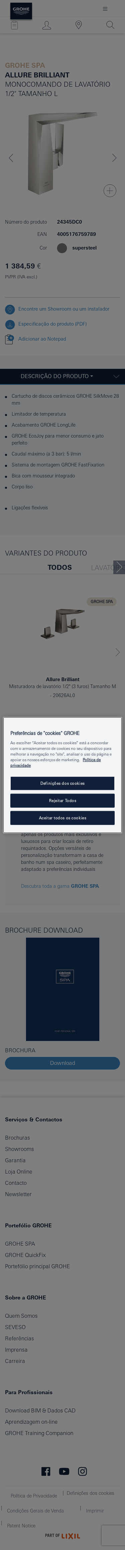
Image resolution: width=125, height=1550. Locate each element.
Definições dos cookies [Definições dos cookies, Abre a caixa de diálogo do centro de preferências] (62, 783)
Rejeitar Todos (62, 800)
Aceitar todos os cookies (62, 818)
